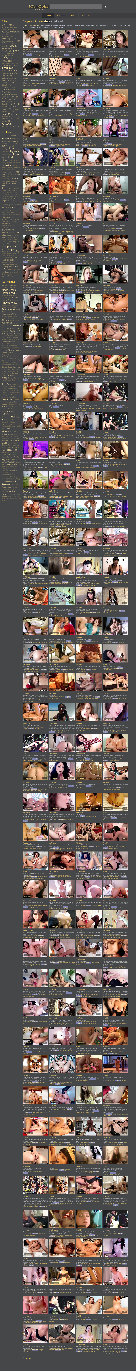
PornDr (5, 87)
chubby (10, 168)
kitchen (111, 174)
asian (9, 141)
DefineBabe (6, 41)
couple (10, 172)
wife (8, 276)
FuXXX (15, 51)
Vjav (18, 117)
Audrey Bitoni (14, 320)
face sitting (5, 194)
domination (16, 188)
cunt (12, 181)
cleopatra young (105, 25)
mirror (94, 523)
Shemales (86, 15)
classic (113, 494)
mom (4, 237)
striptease (13, 264)
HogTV (11, 61)
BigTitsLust (12, 38)
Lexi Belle (5, 402)
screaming (10, 256)
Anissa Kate (8, 309)
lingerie (4, 226)
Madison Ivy (6, 409)
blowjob (6, 160)
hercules (127, 25)
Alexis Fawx (9, 292)
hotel (45, 467)
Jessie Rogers (6, 380)
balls (42, 290)
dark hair (85, 174)
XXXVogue (6, 126)
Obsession (5, 438)
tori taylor (33, 791)
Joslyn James (11, 382)
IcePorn (5, 65)
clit (77, 497)
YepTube (15, 126)
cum (18, 174)
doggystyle (7, 188)
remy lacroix (64, 583)
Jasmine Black (13, 369)
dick (3, 186)
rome (87, 25)
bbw (9, 146)
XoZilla (4, 121)
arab (107, 348)
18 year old (5, 136)
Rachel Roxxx (12, 443)
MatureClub (7, 76)
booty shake (11, 163)
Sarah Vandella (8, 462)
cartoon (51, 1084)
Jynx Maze (15, 384)
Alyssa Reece (6, 298)
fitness (63, 555)
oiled (3, 242)
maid (108, 878)
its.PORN (13, 65)
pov (3, 249)
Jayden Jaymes (12, 373)
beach (55, 730)
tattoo (11, 267)
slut (15, 258)
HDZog (4, 61)
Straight (48, 15)
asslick (43, 583)
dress (104, 1174)
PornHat (5, 89)
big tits (15, 154)
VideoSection (9, 114)
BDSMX (16, 36)
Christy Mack (6, 348)
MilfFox (14, 80)
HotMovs (14, 63)
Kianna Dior (16, 392)
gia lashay (95, 786)
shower (110, 201)
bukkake (88, 200)
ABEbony (13, 27)
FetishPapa (7, 48)
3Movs (12, 25)
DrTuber (5, 43)
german (16, 203)
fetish (16, 198)
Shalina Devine (8, 471)
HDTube (14, 58)
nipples (10, 239)
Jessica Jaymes (14, 378)
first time (36, 937)
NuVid (4, 83)
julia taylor (94, 25)
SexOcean (6, 99)
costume (105, 408)
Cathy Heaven (14, 339)
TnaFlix (12, 106)
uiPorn (4, 112)
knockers (5, 221)
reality (4, 252)
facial (12, 194)
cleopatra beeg (79, 25)
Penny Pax (6, 441)
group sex (12, 205)
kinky (11, 219)
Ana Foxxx (12, 300)
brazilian (68, 525)
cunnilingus (6, 181)
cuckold (13, 174)
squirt (10, 262)
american (15, 139)
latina (11, 221)
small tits (5, 260)
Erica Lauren (9, 361)
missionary (6, 235)
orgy (3, 244)
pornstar (12, 246)
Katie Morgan (12, 388)
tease (83, 730)
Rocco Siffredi (7, 452)
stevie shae (37, 760)
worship (117, 87)
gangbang (9, 203)
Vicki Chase (13, 498)
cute (3, 183)
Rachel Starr (7, 445)
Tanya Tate (14, 485)
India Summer (14, 367)
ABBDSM (5, 27)
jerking (57, 56)
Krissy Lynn (7, 395)
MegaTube (6, 80)
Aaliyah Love (7, 285)
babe (4, 146)
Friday (14, 363)
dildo (8, 186)
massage (5, 227)
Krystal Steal (11, 397)
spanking (5, 262)
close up (17, 168)
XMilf (17, 119)
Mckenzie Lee (14, 414)
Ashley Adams (7, 316)
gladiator (69, 25)
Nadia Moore (7, 430)
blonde (10, 157)
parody (67, 1319)
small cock (66, 937)
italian (31, 201)
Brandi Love (13, 328)
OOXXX (5, 85)
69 (27, 583)
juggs (7, 219)
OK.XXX (12, 83)
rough (15, 254)
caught (44, 553)
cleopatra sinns (46, 25)
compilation (11, 170)
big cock (14, 151)
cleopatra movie (59, 25)
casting (14, 165)
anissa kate (109, 759)
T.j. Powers (10, 483)
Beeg (4, 38)
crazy (24, 85)
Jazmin (4, 375)
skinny (10, 258)
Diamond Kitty (12, 355)
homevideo (6, 213)
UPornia (11, 111)
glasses (63, 732)
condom (62, 935)
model (118, 937)
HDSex (6, 58)
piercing (14, 244)
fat (8, 196)
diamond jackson (94, 698)
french (12, 201)
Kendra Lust (6, 392)
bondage (14, 160)
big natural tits (6, 155)
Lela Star (17, 400)
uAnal (17, 109)
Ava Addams (7, 323)
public (8, 249)
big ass (12, 148)
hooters (14, 213)
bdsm (14, 146)
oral (10, 242)
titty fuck (111, 1294)
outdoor (8, 244)
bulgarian (115, 611)
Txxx (11, 109)
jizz (3, 219)
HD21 (10, 56)
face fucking (13, 192)
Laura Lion (7, 399)
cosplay (40, 114)
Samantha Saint (7, 457)
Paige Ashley (14, 438)
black (4, 157)
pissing (4, 246)
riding (17, 252)
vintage (4, 274)
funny (3, 203)
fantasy (4, 196)
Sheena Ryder (7, 475)
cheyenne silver (42, 905)
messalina (46, 28)
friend (17, 201)
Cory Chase (8, 350)
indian (18, 215)
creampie (6, 174)
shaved (4, 258)
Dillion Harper (7, 357)
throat (10, 270)
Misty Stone (11, 422)
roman (120, 25)
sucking (5, 267)
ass (14, 141)
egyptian (117, 408)
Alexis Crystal (9, 290)
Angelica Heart (6, 305)
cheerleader (95, 200)
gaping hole (113, 290)
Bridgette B (15, 331)
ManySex (14, 73)
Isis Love (4, 369)
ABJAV (4, 29)
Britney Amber (8, 333)
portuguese (58, 263)
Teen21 (4, 107)
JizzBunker (8, 67)
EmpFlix (5, 46)
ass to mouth (37, 290)
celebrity (119, 966)
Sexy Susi (11, 468)
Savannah (11, 464)
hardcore (14, 207)
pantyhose (106, 146)
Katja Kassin (6, 390)
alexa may (29, 1205)
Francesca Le (6, 363)
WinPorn (5, 119)
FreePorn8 (6, 51)
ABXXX (5, 32)
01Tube (5, 25)
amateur (6, 138)
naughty (4, 239)
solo (12, 260)
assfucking (13, 143)
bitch (81, 55)
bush (87, 1235)
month (54, 21)
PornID (12, 90)
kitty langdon (122, 698)
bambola (25, 1206)
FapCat (12, 45)
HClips (4, 55)
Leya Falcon (12, 404)
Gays (73, 15)
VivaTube (12, 117)
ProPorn (14, 94)
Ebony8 (12, 43)
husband (12, 215)
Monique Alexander (9, 426)
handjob (5, 207)
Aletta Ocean (12, 287)
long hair (11, 225)
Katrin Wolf (14, 390)
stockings (5, 264)
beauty (4, 149)
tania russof (58, 671)
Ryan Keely (12, 454)
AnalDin (5, 34)
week (61, 21)
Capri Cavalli (6, 338)
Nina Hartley (13, 436)
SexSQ (14, 99)
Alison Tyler (11, 295)
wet (15, 274)
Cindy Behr (14, 348)
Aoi (7, 312)
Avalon (9, 326)
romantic (9, 254)
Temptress (6, 487)
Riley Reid (12, 450)
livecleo (25, 28)
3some (13, 136)
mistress (86, 319)
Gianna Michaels (8, 365)
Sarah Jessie (11, 460)
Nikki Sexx (5, 436)
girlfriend (5, 205)
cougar (4, 172)
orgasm (16, 242)
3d (54, 1082)
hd (3, 210)
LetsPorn (5, 73)
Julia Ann (6, 384)
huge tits (5, 215)
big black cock (37, 292)
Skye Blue (10, 477)
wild (12, 276)
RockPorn (6, 97)
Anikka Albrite (11, 307)
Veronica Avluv (7, 497)
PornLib (11, 92)
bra (68, 730)
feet (11, 196)
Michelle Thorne (11, 420)
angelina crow (37, 1205)
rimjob (4, 254)
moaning (15, 235)
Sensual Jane (12, 467)
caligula (32, 28)
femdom (10, 198)
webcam (10, 274)
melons (11, 233)
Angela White (9, 302)
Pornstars (61, 15)
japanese (14, 217)
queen (64, 292)
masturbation (8, 230)
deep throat (11, 183)
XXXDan (7, 123)
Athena (5, 320)
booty (4, 163)
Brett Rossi (5, 331)
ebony (18, 190)
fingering (5, 201)
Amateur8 (14, 32)
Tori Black (13, 489)
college (4, 170)
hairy (19, 205)
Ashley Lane (10, 318)
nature (18, 237)
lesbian (5, 223)
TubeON (5, 109)
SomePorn (6, 104)
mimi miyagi (93, 467)
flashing (65, 848)
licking (11, 223)
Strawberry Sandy (13, 479)
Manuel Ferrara (8, 412)
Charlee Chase (6, 344)
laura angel (95, 641)
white (3, 276)
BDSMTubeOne (7, 36)
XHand (11, 119)
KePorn (4, 71)
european (5, 192)
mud (34, 346)
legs (15, 221)
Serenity (4, 468)
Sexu (4, 101)
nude (15, 239)
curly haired (120, 1173)
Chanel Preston (8, 342)
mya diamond (96, 1201)
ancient (38, 28)
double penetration (8, 190)
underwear (52, 381)
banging (64, 1023)
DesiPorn (16, 41)
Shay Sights (11, 473)
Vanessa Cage (14, 494)
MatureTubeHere (9, 78)
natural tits (11, 238)
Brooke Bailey (13, 336)
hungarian (26, 848)
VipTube (5, 117)
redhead (10, 252)
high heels (8, 210)
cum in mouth (6, 176)
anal (4, 141)
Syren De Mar (8, 482)
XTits (10, 121)
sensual (30, 1294)
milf (17, 232)
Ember (11, 359)
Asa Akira (12, 314)
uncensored (14, 272)
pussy (14, 249)
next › (31, 1358)
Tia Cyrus (15, 487)
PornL (4, 92)
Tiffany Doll (5, 489)
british (18, 163)
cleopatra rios (80, 1112)
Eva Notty (17, 361)
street (46, 523)
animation (58, 1082)
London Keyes (11, 407)
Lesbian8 (12, 70)
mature (5, 233)
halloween (116, 526)
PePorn (11, 85)
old (7, 242)
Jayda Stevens (7, 371)
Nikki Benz (13, 434)
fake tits (17, 194)
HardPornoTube (8, 53)
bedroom (122, 319)
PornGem (13, 87)
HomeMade (6, 63)
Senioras (14, 97)
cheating (4, 168)
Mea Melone (6, 417)
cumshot (14, 178)
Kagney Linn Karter (9, 386)
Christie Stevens (13, 346)
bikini (33, 83)
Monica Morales (8, 424)
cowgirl (16, 172)
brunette (6, 165)
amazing (109, 582)
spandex (118, 146)
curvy (17, 181)
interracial (6, 217)
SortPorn (15, 104)
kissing (16, 219)
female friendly (31, 146)
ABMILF (11, 29)
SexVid (9, 101)
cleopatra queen (57, 28)
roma (114, 25)
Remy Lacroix (6, 447)
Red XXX (16, 445)
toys (7, 272)
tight (14, 270)
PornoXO (6, 94)
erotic (24, 671)
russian (4, 256)
